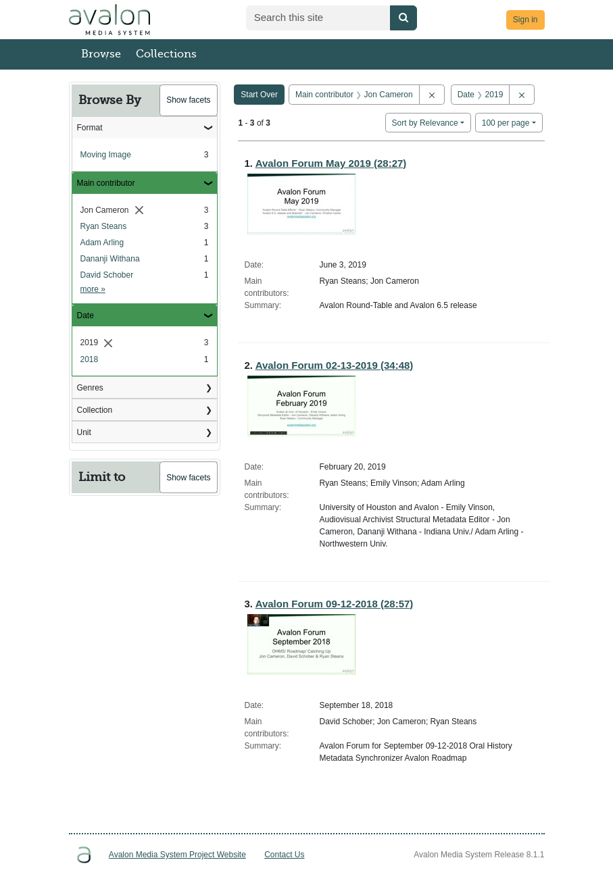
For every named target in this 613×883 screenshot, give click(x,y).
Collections (166, 54)
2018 (89, 359)
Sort (425, 123)
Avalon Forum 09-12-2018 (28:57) (334, 603)
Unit (84, 432)
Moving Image (105, 154)
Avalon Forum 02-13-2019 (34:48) (334, 365)
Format (90, 127)
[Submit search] (403, 17)
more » (92, 289)
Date (85, 315)
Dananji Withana (110, 258)
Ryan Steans (103, 226)
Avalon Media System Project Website (177, 854)
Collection (95, 410)
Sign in (525, 19)
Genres (90, 388)
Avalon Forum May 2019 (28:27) (331, 163)
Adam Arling (102, 242)
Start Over (259, 94)
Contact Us (284, 854)
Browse (101, 54)
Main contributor (106, 183)
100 (506, 122)
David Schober (107, 275)
